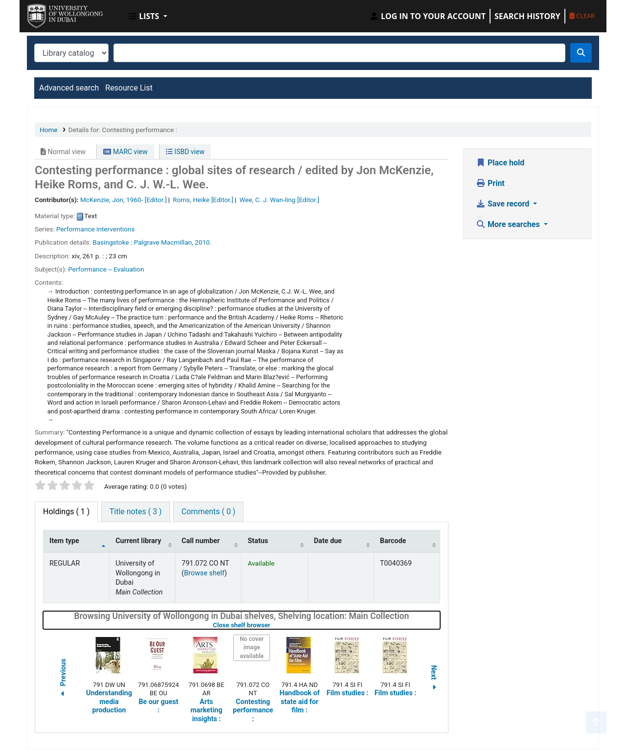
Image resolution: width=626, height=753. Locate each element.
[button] (148, 16)
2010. (203, 242)
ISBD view (185, 152)
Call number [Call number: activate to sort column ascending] (200, 541)
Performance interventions (95, 229)
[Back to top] (596, 722)
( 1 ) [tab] (66, 511)
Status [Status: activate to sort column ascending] (257, 541)
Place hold (500, 162)
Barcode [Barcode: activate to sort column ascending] (393, 541)
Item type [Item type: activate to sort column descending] (64, 541)
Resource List (129, 87)
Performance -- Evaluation (106, 269)
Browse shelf (204, 573)
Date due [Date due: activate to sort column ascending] (328, 541)
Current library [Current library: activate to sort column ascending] (138, 541)
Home (49, 130)
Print (490, 183)
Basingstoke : (112, 242)
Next (434, 679)
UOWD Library (51, 13)
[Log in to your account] (427, 16)
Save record (503, 203)
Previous (63, 679)
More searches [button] (509, 224)
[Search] (581, 53)
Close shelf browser (272, 625)
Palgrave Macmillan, (163, 242)
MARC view (125, 152)
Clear (582, 15)
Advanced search (69, 87)
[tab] (135, 512)
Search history (527, 16)
